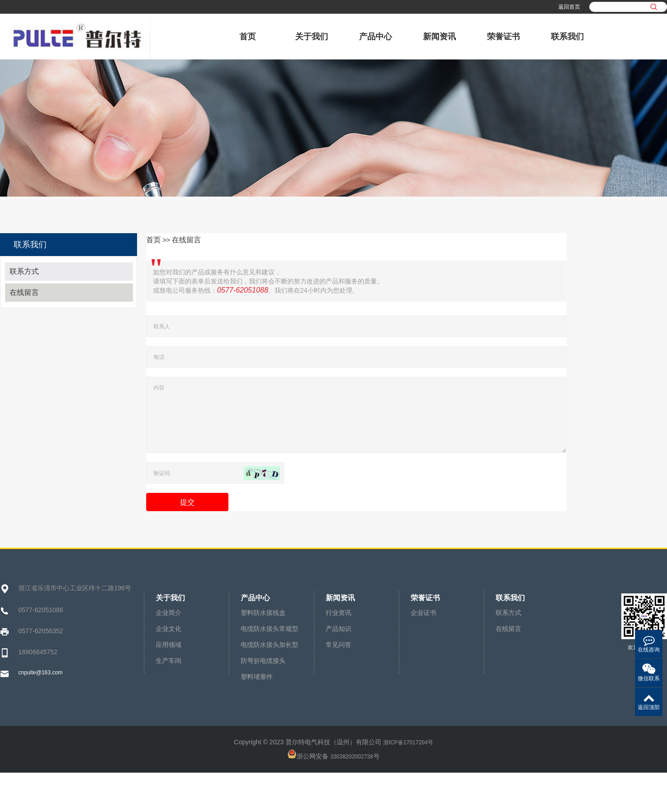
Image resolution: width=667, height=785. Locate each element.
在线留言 (24, 292)
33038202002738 (351, 769)
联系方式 (24, 271)
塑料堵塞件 (257, 689)
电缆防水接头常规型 (269, 641)
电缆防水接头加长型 (269, 657)
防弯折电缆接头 (263, 673)
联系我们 (567, 36)
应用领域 (168, 657)
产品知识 (338, 641)
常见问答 (338, 657)
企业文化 (168, 641)
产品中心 (375, 36)
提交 (187, 514)
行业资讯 (338, 625)
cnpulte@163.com (40, 685)
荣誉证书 (503, 36)
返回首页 (569, 7)
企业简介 (168, 625)
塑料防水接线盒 (263, 625)
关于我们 (311, 36)
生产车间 (168, 673)
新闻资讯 (439, 36)
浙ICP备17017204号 (408, 755)
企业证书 (423, 625)
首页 (247, 36)
